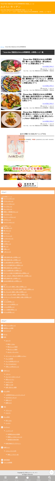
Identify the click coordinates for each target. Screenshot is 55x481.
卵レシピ (6, 246)
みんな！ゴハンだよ (13, 352)
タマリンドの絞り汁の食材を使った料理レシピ (16, 273)
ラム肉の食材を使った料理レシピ (13, 262)
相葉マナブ (9, 400)
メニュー (5, 478)
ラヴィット (9, 410)
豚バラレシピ (7, 230)
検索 (49, 478)
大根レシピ (7, 249)
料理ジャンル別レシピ (10, 325)
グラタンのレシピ (8, 201)
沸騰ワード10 (9, 385)
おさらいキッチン (11, 6)
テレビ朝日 (7, 391)
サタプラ (8, 413)
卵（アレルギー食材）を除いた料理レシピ (15, 286)
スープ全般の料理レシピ (10, 309)
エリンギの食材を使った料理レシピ (13, 265)
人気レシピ (27, 478)
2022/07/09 (44, 69)
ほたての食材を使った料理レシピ (13, 270)
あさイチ (8, 340)
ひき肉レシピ (7, 244)
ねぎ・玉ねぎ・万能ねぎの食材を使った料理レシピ (17, 275)
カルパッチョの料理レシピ (11, 304)
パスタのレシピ (8, 214)
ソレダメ (8, 423)
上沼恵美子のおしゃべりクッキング (15, 395)
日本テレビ (7, 370)
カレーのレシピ (8, 209)
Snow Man (25, 70)
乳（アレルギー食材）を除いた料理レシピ (15, 292)
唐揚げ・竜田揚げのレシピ (11, 212)
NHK (5, 337)
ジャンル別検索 (8, 462)
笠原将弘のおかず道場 (14, 434)
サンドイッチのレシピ (10, 217)
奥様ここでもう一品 (13, 454)
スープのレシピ (8, 206)
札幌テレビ (7, 447)
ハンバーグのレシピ (9, 204)
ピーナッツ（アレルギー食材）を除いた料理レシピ (17, 297)
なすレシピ (7, 233)
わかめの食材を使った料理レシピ (13, 281)
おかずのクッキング (11, 397)
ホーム (16, 478)
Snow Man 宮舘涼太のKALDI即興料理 (39, 70)
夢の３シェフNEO (12, 347)
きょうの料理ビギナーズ (12, 361)
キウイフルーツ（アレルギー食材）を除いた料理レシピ (19, 289)
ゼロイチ (52, 69)
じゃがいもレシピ (8, 238)
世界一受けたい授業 (11, 387)
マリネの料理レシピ (9, 301)
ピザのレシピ (7, 219)
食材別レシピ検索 (8, 328)
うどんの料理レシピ (9, 307)
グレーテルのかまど (11, 364)
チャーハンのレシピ (9, 198)
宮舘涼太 (52, 70)
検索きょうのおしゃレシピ (15, 437)
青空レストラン (10, 379)
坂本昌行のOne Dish (13, 439)
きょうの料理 (9, 358)
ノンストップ (9, 430)
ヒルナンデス (9, 382)
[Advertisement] (27, 29)
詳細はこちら (24, 141)
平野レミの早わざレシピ (12, 366)
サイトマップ (7, 331)
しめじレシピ (7, 251)
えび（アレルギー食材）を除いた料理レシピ (16, 294)
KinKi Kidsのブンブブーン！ (13, 443)
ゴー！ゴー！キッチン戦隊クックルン (16, 356)
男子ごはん (9, 420)
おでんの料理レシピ (9, 312)
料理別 (38, 478)
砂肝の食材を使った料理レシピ (12, 278)
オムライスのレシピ (9, 222)
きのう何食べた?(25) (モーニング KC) (33, 134)
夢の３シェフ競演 (12, 349)
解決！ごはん (11, 344)
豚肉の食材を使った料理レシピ (12, 268)
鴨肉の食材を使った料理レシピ (12, 260)
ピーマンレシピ (8, 236)
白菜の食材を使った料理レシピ (12, 257)
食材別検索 (7, 460)
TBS (5, 407)
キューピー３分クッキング (13, 377)
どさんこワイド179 (11, 451)
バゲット (8, 374)
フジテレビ (7, 427)
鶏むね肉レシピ (8, 228)
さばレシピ (7, 241)
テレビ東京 (7, 417)
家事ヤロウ (9, 403)
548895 (28, 139)
